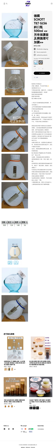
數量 (35, 66)
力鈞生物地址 (41, 429)
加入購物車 (42, 73)
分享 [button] (36, 77)
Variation (41, 58)
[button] (4, 3)
